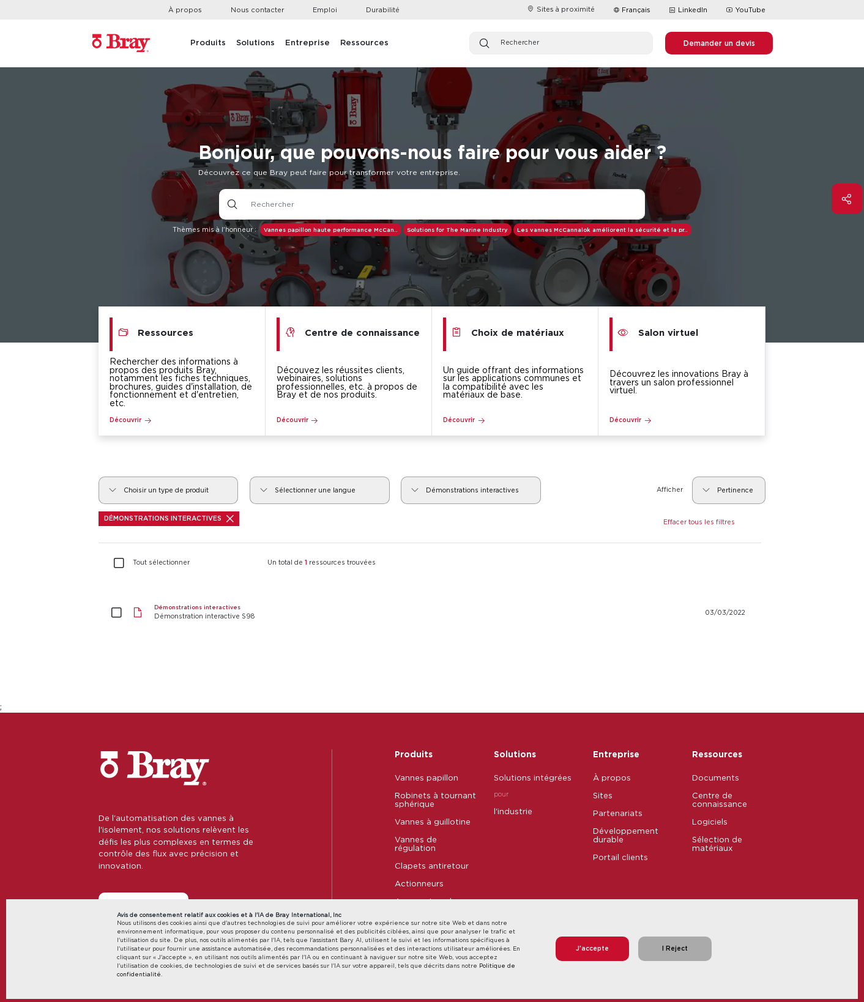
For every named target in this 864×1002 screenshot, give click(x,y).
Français (636, 9)
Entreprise (616, 754)
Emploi (325, 9)
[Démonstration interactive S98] (432, 613)
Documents (715, 777)
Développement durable (625, 835)
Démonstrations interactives (169, 518)
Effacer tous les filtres (699, 521)
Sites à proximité (561, 9)
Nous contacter (258, 9)
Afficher (670, 489)
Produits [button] (208, 42)
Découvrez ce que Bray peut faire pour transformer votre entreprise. (329, 172)
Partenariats (617, 813)
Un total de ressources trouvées (321, 563)
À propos (185, 9)
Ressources (717, 754)
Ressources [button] (364, 42)
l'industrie (513, 811)
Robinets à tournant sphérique (435, 799)
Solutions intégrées (533, 777)
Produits (414, 754)
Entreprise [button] (307, 42)
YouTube (745, 10)
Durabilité (383, 9)
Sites (603, 795)
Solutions (515, 754)
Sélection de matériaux (717, 843)
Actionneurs (419, 883)
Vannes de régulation (416, 843)
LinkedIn (688, 10)
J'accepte (592, 948)
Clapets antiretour (432, 865)
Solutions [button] (255, 42)
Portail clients (620, 857)
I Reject (675, 948)
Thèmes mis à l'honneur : (214, 229)
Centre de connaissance (719, 799)
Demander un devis (719, 43)
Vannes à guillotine (433, 821)
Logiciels (710, 821)
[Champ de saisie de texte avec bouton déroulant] (445, 204)
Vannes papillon (426, 777)
